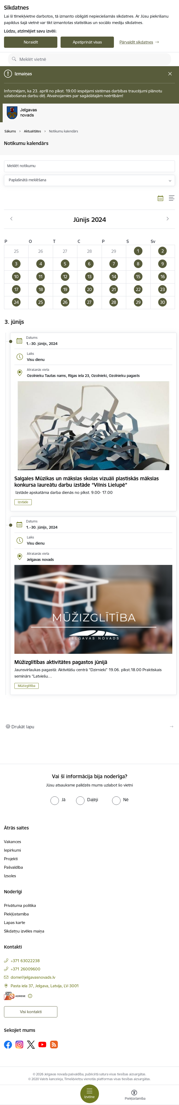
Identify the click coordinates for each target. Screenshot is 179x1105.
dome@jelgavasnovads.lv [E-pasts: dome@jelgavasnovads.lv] (33, 977)
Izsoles (10, 875)
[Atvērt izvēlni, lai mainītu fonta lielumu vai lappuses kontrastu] (134, 1096)
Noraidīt (31, 42)
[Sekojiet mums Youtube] (42, 1044)
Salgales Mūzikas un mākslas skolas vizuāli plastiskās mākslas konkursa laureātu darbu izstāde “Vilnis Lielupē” (86, 481)
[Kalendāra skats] (161, 198)
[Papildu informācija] (30, 996)
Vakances (12, 841)
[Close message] (170, 74)
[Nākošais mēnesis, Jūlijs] (168, 219)
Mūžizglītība (26, 686)
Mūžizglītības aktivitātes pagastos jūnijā (60, 662)
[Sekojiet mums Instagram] (19, 1044)
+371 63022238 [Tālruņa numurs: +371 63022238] (25, 960)
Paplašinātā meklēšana (27, 180)
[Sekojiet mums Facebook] (8, 1045)
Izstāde (23, 502)
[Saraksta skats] (172, 198)
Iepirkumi (12, 850)
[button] (138, 251)
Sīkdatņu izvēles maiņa (24, 931)
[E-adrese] (14, 996)
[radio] (57, 799)
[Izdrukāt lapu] (89, 727)
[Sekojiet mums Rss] (54, 1044)
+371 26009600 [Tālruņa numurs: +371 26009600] (25, 969)
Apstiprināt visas (87, 42)
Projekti (11, 858)
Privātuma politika (20, 905)
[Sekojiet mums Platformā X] (31, 1045)
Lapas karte (14, 922)
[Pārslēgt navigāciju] (89, 1093)
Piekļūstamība (16, 914)
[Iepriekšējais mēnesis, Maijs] (11, 219)
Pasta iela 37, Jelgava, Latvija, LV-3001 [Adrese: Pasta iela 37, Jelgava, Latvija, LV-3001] (45, 985)
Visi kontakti (31, 1011)
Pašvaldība (13, 867)
